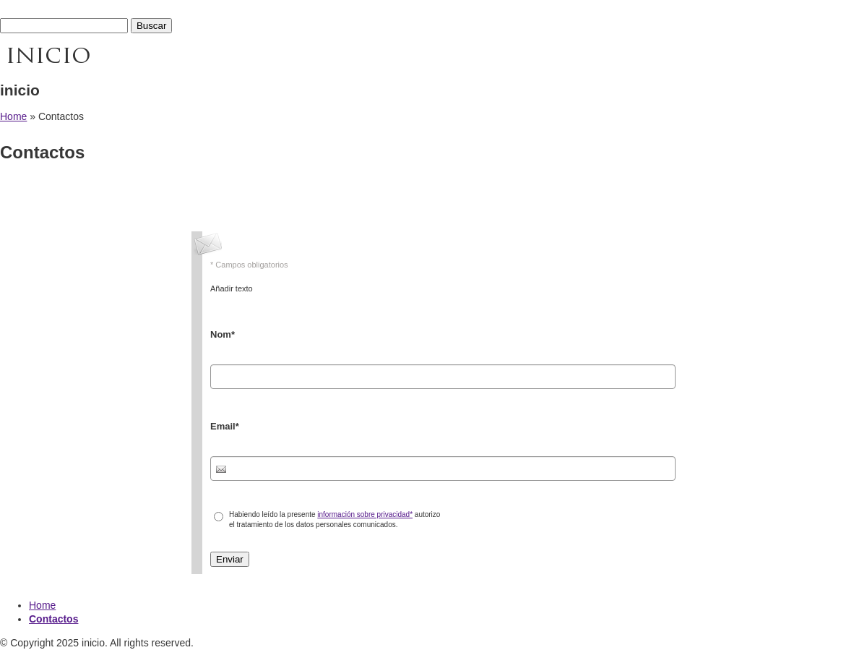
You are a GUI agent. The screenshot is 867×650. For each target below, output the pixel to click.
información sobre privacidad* (365, 514)
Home (13, 116)
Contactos (53, 619)
